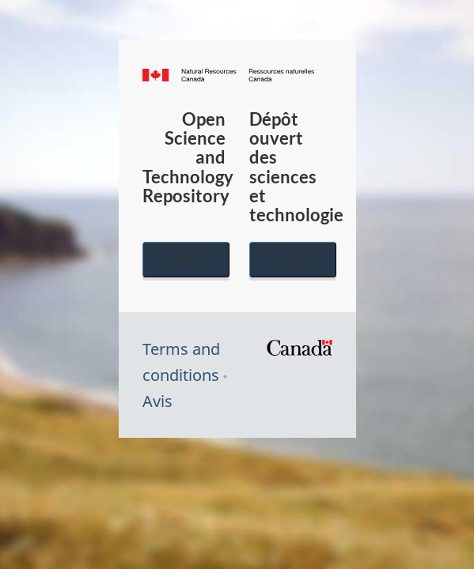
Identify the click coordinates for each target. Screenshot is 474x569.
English (186, 259)
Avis (157, 401)
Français (293, 259)
